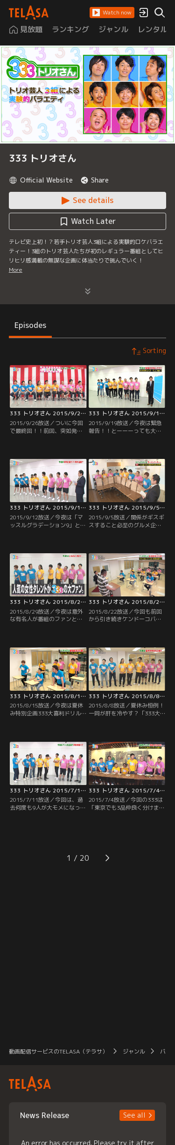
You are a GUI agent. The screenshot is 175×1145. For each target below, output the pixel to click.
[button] (112, 12)
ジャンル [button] (134, 1051)
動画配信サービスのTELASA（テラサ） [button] (58, 1051)
